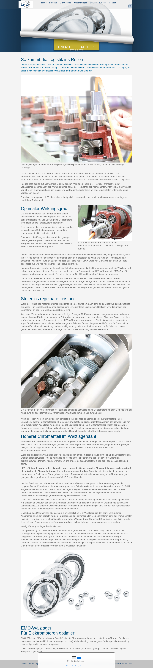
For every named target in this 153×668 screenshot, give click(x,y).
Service (93, 3)
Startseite (24, 664)
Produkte (53, 3)
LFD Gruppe (65, 3)
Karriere (103, 3)
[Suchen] (130, 6)
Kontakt (112, 3)
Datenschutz (49, 664)
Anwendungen (80, 3)
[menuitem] (44, 2)
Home (44, 3)
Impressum (39, 664)
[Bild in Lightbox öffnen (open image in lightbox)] (76, 119)
